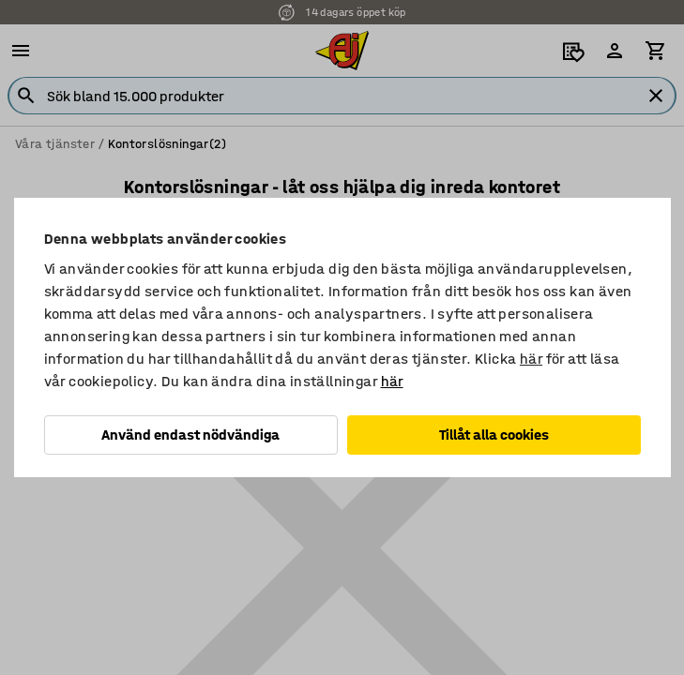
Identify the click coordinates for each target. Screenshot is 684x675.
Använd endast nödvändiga (190, 434)
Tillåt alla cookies (494, 434)
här (531, 359)
